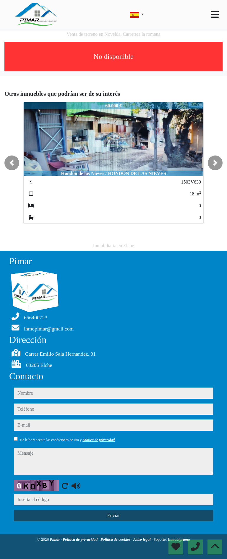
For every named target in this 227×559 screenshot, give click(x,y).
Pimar (55, 539)
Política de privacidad (80, 539)
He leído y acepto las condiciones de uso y (67, 440)
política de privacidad (98, 440)
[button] (11, 162)
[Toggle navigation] (214, 14)
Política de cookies (115, 539)
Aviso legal (142, 539)
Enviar (113, 515)
